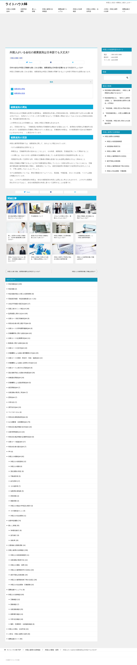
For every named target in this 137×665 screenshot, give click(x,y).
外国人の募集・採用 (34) (19, 565)
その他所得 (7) (15, 486)
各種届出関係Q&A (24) (16, 377)
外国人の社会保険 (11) (18, 516)
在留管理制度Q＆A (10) (16, 432)
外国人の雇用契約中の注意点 (116, 156)
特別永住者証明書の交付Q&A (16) (20, 427)
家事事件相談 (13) (16, 614)
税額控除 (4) (14, 501)
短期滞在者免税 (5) (17, 491)
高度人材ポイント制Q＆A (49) (18, 309)
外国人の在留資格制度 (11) (19, 555)
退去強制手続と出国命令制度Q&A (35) (21, 373)
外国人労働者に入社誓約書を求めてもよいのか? (62, 236)
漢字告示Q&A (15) (14, 407)
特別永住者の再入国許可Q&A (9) (19, 323)
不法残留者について (37, 216)
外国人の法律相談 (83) (16, 594)
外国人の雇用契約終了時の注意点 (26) (23, 580)
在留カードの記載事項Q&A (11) (19, 338)
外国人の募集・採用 (16, 58)
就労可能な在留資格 (113, 161)
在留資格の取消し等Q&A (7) (18, 392)
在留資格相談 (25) (16, 609)
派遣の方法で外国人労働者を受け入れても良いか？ (39, 236)
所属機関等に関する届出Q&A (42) (20, 333)
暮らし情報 (34, 10)
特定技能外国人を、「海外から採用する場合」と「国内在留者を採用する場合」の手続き (117, 100)
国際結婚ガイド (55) (15, 639)
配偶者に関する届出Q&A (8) (18, 343)
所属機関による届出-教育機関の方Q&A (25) (23, 353)
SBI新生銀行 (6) (16, 530)
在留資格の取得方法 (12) (19, 560)
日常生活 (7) (12, 402)
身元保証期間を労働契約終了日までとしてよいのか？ (16, 217)
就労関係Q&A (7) (14, 387)
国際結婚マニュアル (62, 10)
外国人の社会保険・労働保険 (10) (22, 584)
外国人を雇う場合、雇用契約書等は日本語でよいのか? (23, 271)
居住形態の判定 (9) (17, 471)
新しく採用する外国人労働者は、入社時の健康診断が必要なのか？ (16, 237)
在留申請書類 (24, 10)
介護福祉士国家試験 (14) (16, 545)
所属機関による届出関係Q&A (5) (19, 382)
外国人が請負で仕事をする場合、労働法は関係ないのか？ (39, 258)
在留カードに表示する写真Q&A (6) (20, 368)
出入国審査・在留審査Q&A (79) (19, 422)
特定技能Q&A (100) (15, 284)
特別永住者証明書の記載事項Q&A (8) (21, 437)
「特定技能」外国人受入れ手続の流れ (117, 108)
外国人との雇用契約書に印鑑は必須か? (85, 258)
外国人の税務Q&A (10, 10)
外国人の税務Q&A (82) (16, 456)
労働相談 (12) (15, 599)
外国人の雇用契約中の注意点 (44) (22, 570)
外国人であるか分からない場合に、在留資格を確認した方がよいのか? (16, 259)
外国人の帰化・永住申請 (92, 10)
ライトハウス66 (17, 3)
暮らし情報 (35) (13, 525)
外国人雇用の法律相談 (47, 10)
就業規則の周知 (19, 89)
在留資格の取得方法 (113, 146)
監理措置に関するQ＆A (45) (18, 313)
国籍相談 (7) (14, 604)
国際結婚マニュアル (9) (16, 590)
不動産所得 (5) (15, 476)
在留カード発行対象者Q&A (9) (18, 318)
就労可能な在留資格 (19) (19, 575)
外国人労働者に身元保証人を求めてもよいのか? (85, 217)
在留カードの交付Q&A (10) (17, 348)
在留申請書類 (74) (14, 520)
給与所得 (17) (15, 481)
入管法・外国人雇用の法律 (110, 10)
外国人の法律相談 (77, 10)
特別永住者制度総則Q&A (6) (18, 417)
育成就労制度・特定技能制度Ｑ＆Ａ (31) (22, 299)
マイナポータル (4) (15, 412)
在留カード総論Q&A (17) (17, 442)
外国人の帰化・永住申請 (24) (18, 629)
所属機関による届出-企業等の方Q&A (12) (22, 363)
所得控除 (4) (14, 496)
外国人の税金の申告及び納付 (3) (21, 506)
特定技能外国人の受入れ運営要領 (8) (21, 294)
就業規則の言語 (19, 93)
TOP (14, 650)
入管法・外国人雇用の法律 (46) (19, 634)
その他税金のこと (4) (17, 511)
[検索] (117, 78)
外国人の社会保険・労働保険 (116, 171)
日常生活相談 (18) (16, 619)
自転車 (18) (14, 540)
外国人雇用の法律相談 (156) (18, 550)
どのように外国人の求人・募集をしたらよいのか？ (62, 217)
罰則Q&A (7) (12, 397)
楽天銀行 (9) (14, 535)
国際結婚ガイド (126, 10)
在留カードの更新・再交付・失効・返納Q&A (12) (25, 358)
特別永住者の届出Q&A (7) (17, 446)
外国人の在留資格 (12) (18, 461)
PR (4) (10, 451)
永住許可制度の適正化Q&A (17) (19, 304)
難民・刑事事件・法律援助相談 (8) (22, 624)
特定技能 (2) (12, 289)
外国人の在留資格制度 (114, 141)
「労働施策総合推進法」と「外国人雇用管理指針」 (85, 236)
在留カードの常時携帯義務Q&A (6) (20, 328)
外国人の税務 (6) (16, 466)
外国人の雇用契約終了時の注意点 (118, 166)
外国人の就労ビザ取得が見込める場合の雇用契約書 (62, 258)
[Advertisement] (68, 30)
